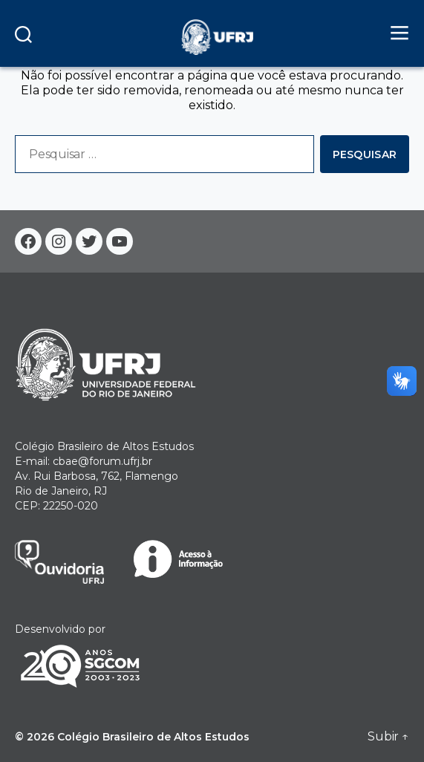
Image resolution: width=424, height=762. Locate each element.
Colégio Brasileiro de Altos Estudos (153, 736)
